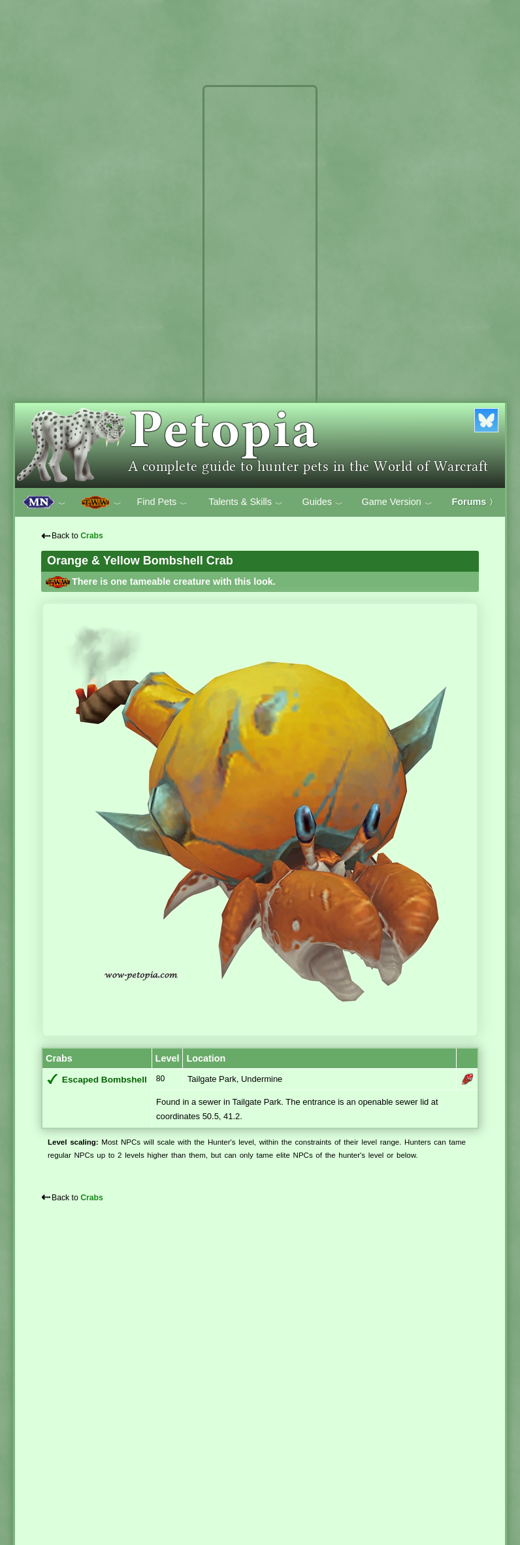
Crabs (91, 535)
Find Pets (162, 502)
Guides (322, 502)
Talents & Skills (245, 502)
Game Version (397, 502)
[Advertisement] (260, 286)
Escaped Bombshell (104, 1080)
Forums (475, 501)
